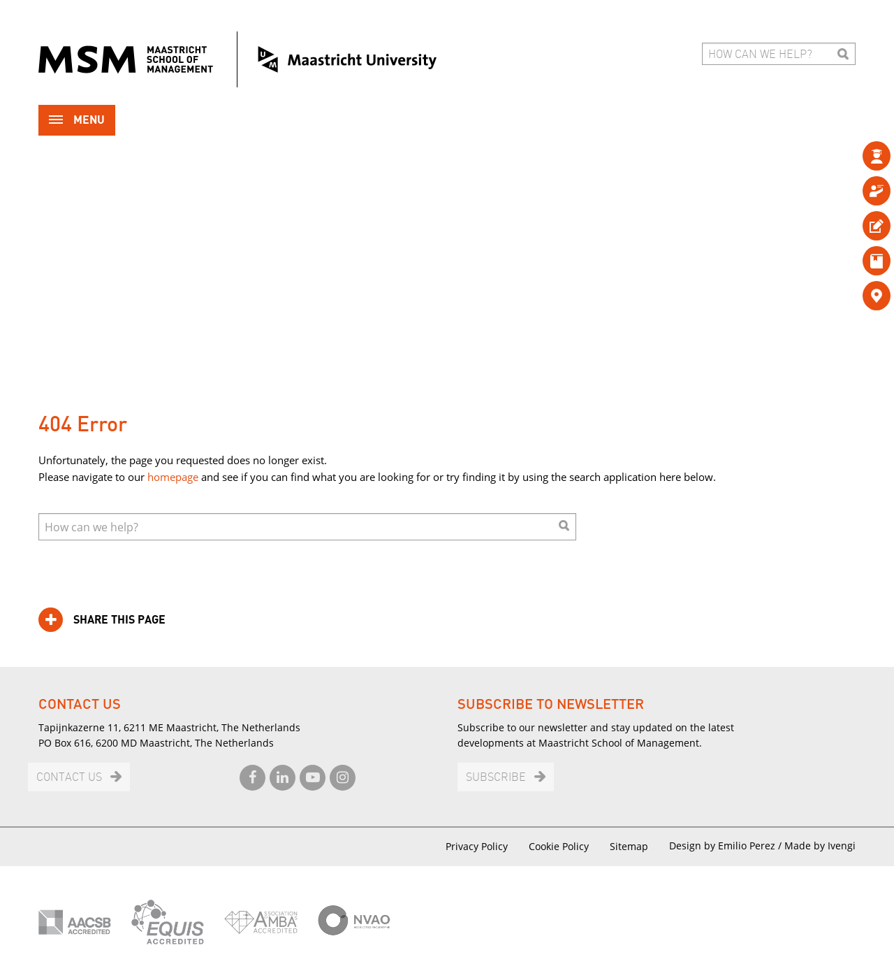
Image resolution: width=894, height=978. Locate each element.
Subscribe (496, 778)
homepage (172, 477)
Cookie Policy (559, 846)
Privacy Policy (477, 846)
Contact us (69, 778)
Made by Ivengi (820, 845)
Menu (77, 121)
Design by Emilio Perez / (726, 845)
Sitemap (629, 846)
